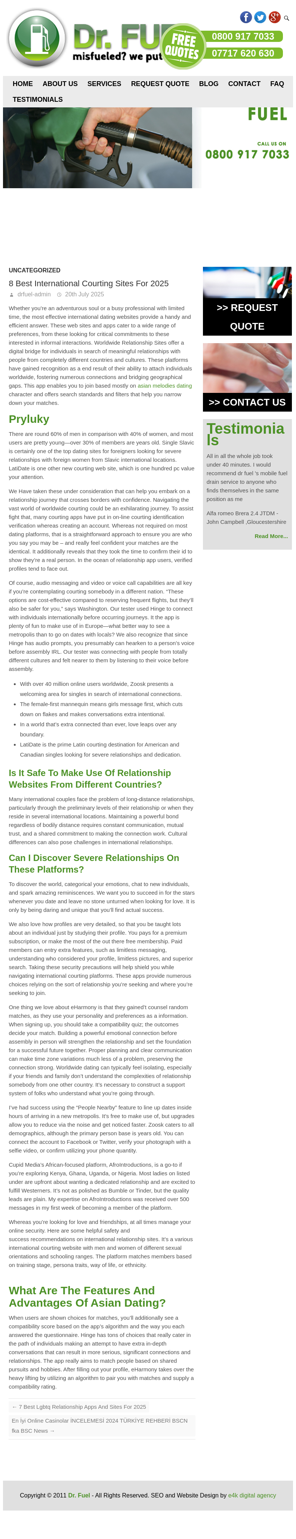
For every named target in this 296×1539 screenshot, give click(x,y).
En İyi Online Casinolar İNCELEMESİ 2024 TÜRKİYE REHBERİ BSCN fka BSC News (100, 1425)
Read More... (271, 536)
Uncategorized (34, 270)
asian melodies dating (165, 385)
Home (23, 84)
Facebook (246, 17)
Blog (209, 84)
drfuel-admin (33, 294)
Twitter (260, 17)
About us (60, 84)
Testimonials (38, 99)
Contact (244, 84)
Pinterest (232, 17)
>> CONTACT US (247, 402)
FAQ (277, 84)
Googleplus (274, 17)
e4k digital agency (252, 1495)
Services (104, 84)
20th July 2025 (84, 294)
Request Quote (160, 84)
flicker (218, 17)
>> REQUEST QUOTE (247, 317)
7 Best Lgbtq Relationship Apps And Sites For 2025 (79, 1407)
